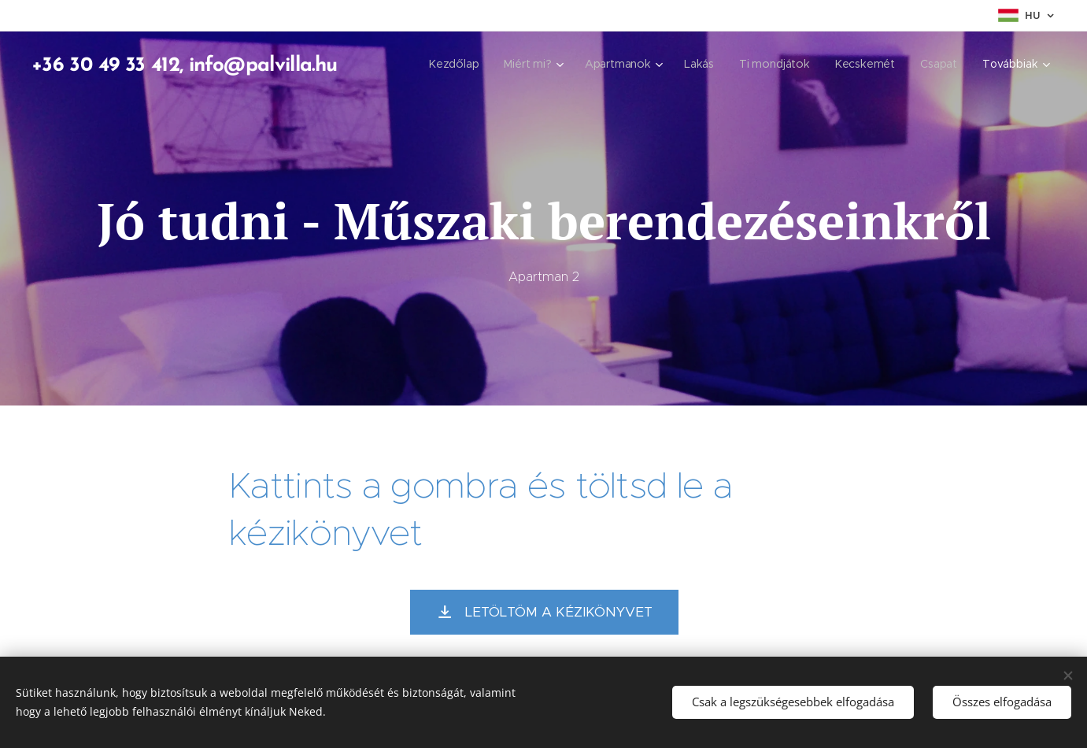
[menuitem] (456, 63)
